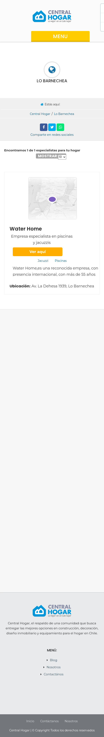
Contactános (53, 674)
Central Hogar (40, 114)
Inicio (30, 721)
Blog (53, 660)
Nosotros (54, 667)
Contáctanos (49, 721)
